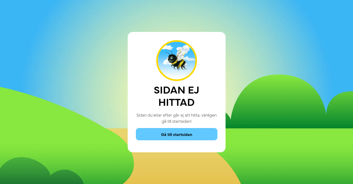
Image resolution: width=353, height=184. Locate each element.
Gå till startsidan (176, 134)
